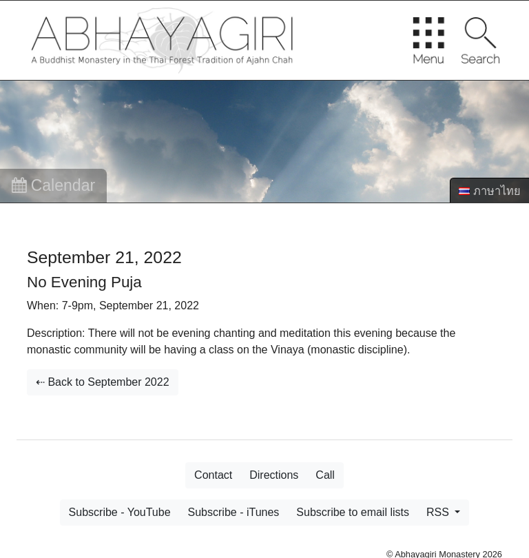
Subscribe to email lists (352, 512)
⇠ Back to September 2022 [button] (102, 382)
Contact (213, 475)
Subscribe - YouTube (120, 512)
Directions (273, 475)
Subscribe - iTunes (234, 512)
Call (325, 475)
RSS (439, 512)
